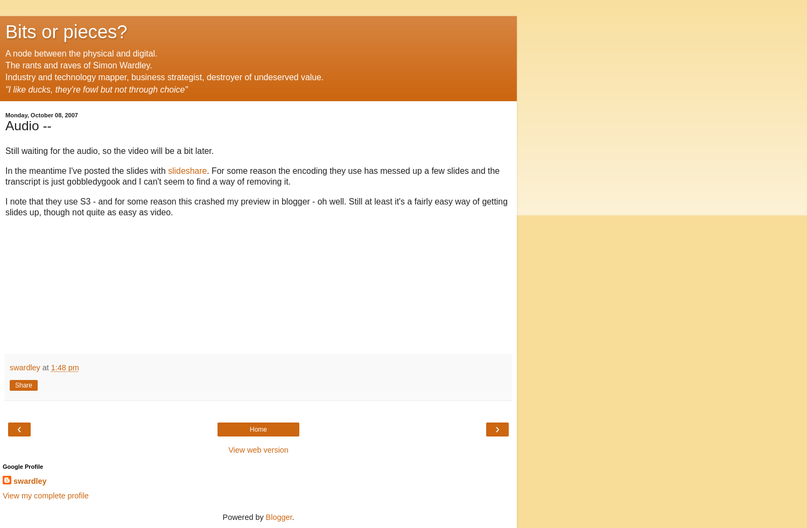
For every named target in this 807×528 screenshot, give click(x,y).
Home (258, 429)
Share (23, 385)
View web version (258, 450)
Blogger (279, 517)
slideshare (187, 170)
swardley (30, 481)
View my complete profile (46, 495)
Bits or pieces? (66, 32)
